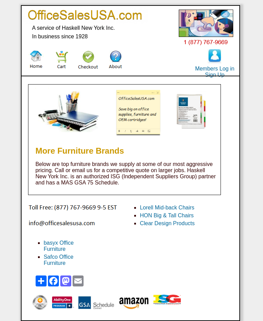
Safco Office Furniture (58, 260)
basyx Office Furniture (58, 246)
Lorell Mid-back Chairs (167, 207)
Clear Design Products (167, 223)
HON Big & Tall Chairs (166, 215)
